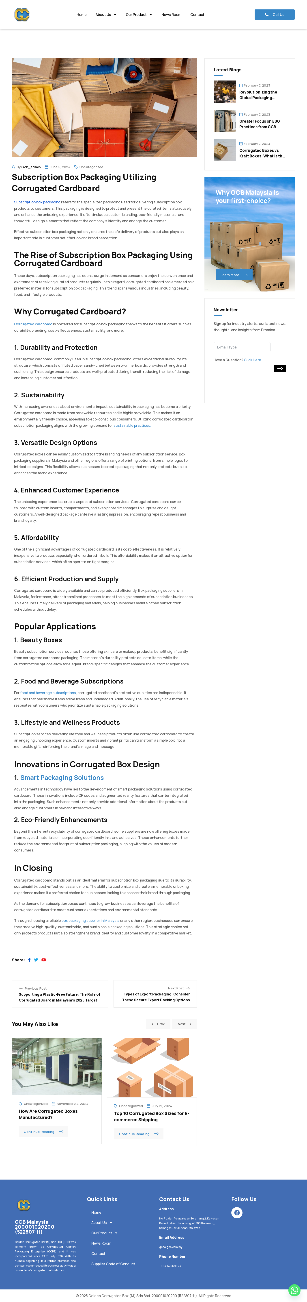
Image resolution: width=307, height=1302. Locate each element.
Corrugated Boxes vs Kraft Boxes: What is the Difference (262, 156)
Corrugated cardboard (33, 324)
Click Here (252, 359)
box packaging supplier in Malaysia (90, 920)
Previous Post (36, 988)
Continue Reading (43, 1131)
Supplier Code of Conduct (113, 1263)
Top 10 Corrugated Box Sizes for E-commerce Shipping (151, 1116)
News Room (171, 14)
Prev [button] (158, 1023)
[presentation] (248, 381)
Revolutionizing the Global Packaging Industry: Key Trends (259, 97)
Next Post (176, 988)
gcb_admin (31, 167)
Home (82, 14)
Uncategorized (91, 167)
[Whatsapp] (294, 1290)
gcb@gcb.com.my (170, 1247)
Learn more (234, 274)
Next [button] (184, 1023)
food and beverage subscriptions (48, 692)
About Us (106, 15)
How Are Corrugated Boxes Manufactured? (48, 1114)
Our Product (139, 15)
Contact (197, 14)
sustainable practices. (132, 425)
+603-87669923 (170, 1266)
